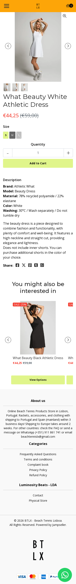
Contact (38, 495)
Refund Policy (38, 475)
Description (12, 180)
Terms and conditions (38, 459)
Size (6, 126)
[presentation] (8, 46)
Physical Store (38, 500)
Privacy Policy (38, 470)
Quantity (38, 144)
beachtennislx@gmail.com (38, 436)
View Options (38, 380)
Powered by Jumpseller (51, 525)
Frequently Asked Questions (38, 454)
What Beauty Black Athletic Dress (38, 358)
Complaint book (38, 465)
